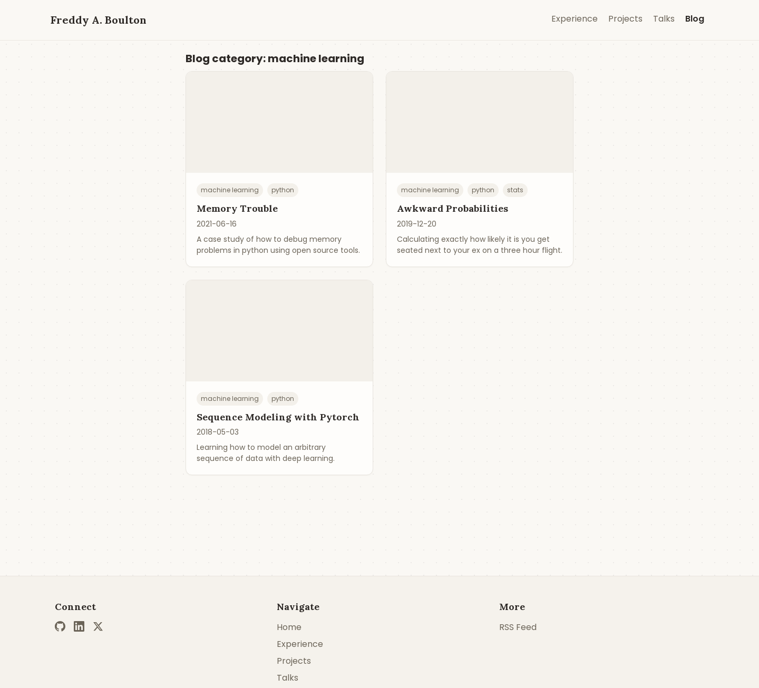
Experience (574, 19)
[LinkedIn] (79, 626)
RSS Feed (518, 627)
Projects (625, 19)
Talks (664, 19)
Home (289, 627)
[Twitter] (98, 626)
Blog (694, 19)
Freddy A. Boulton (99, 19)
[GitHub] (60, 626)
